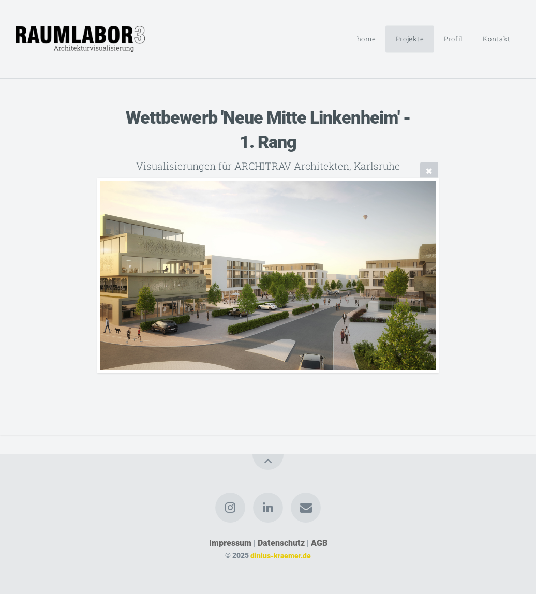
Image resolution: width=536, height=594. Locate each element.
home (366, 39)
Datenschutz (281, 543)
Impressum (230, 543)
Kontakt (496, 39)
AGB (319, 543)
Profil (453, 39)
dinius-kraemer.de (280, 555)
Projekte (410, 39)
